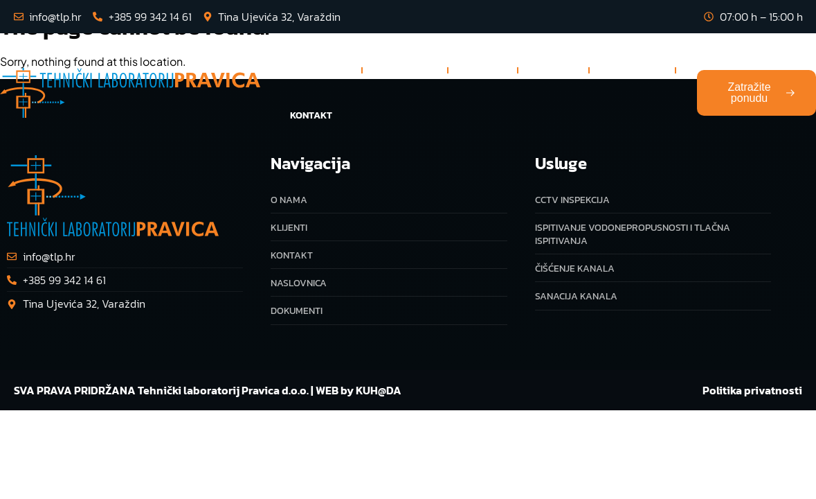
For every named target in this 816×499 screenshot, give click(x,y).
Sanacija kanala (576, 296)
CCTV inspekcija (572, 200)
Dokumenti (632, 69)
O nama (482, 69)
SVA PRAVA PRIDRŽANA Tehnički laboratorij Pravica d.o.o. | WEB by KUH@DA (207, 390)
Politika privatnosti (752, 390)
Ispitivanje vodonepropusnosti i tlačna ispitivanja (632, 234)
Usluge (405, 70)
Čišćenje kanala (575, 268)
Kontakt (311, 115)
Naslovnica (316, 69)
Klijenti (553, 69)
